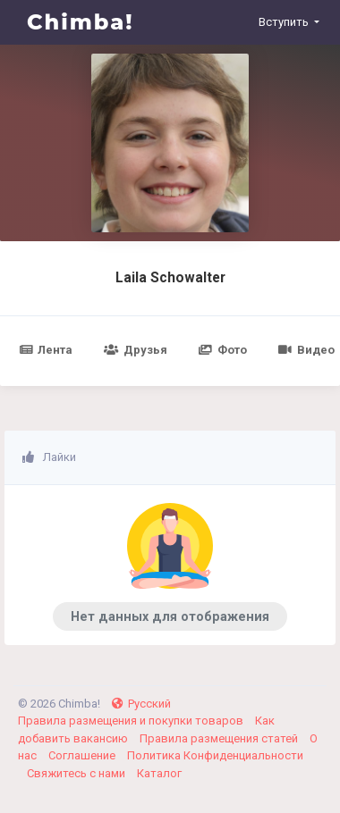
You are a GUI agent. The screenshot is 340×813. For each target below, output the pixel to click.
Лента (45, 349)
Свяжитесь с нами (77, 773)
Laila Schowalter (170, 278)
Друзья (135, 349)
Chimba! (80, 22)
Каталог (159, 773)
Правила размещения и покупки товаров (132, 720)
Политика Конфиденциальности (215, 755)
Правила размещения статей (220, 738)
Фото (223, 349)
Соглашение (83, 755)
